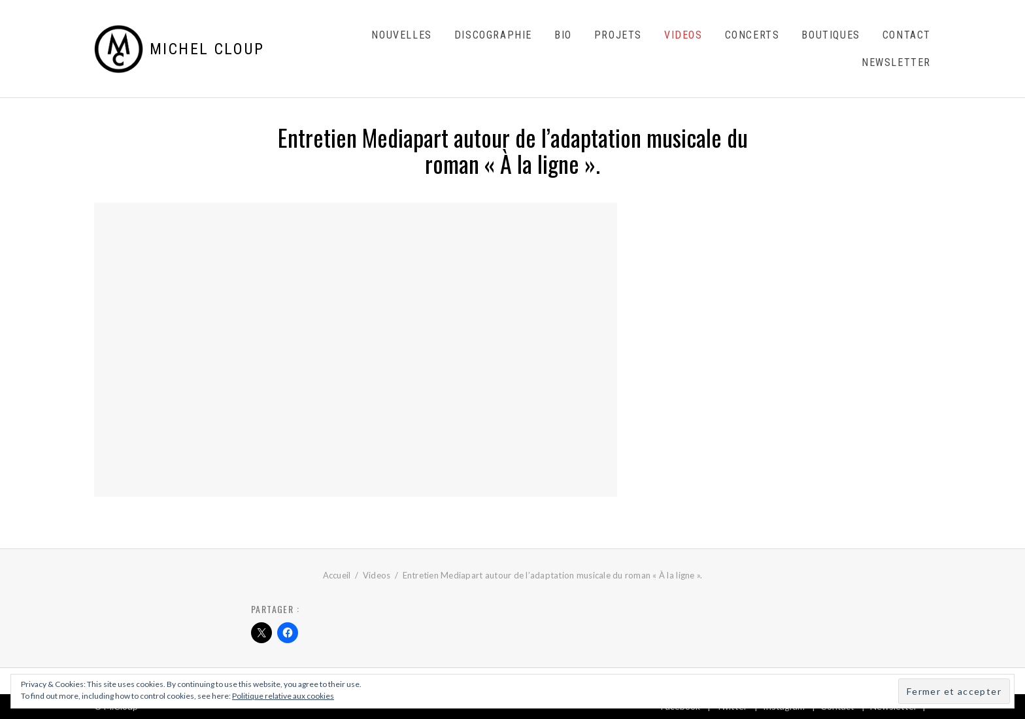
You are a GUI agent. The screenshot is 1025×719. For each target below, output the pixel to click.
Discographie (493, 35)
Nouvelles (401, 35)
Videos (683, 35)
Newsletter (896, 62)
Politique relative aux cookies (283, 696)
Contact (906, 35)
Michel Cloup (207, 49)
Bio (563, 35)
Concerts (752, 35)
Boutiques (830, 35)
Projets (618, 35)
